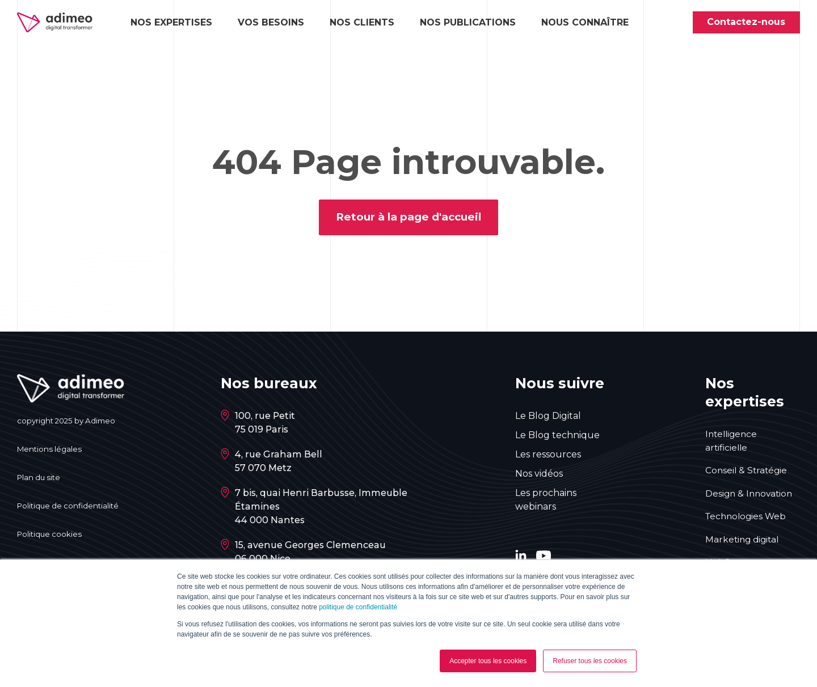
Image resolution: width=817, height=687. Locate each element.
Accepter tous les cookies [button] (488, 661)
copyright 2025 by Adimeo (69, 422)
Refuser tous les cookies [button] (590, 661)
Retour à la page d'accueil (409, 218)
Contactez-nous (746, 22)
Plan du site (40, 479)
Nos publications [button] (468, 23)
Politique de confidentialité (70, 507)
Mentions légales (51, 451)
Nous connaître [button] (585, 23)
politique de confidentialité (358, 607)
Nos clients (362, 23)
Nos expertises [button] (171, 23)
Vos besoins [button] (271, 23)
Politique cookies (51, 536)
